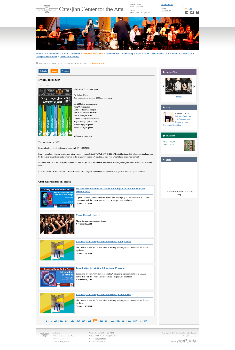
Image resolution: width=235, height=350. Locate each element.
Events (84, 63)
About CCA (41, 54)
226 (118, 321)
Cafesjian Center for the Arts (49, 63)
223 (101, 321)
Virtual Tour (188, 54)
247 (145, 321)
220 (83, 321)
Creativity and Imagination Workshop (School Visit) (103, 294)
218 (72, 321)
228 (129, 321)
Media (146, 54)
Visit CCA (176, 54)
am (190, 9)
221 (89, 321)
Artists (65, 54)
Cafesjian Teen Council (46, 57)
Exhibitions (54, 54)
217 (67, 321)
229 (135, 321)
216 (61, 321)
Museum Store (112, 54)
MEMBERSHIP (167, 5)
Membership (127, 54)
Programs (65, 71)
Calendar (43, 71)
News (138, 54)
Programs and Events (93, 54)
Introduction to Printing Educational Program (100, 268)
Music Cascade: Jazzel (88, 215)
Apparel (179, 97)
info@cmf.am (166, 10)
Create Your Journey (69, 57)
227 (123, 321)
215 (55, 321)
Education (75, 54)
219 (78, 321)
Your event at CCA (160, 54)
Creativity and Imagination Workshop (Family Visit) (103, 241)
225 (112, 321)
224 (107, 321)
